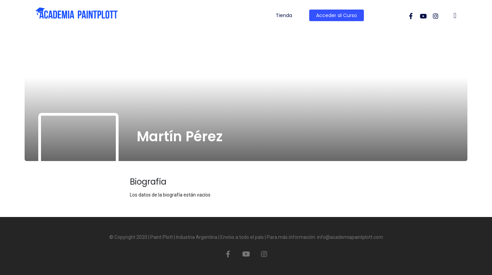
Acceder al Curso (336, 15)
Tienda (284, 15)
